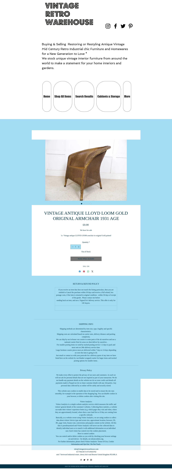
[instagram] (108, 26)
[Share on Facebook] (79, 271)
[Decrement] (72, 247)
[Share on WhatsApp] (88, 271)
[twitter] (123, 26)
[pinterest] (130, 26)
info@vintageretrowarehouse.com (86, 449)
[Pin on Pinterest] (84, 271)
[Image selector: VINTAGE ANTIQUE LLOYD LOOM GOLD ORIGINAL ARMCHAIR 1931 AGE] (82, 204)
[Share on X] (92, 271)
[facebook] (115, 26)
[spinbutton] (75, 247)
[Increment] (78, 247)
